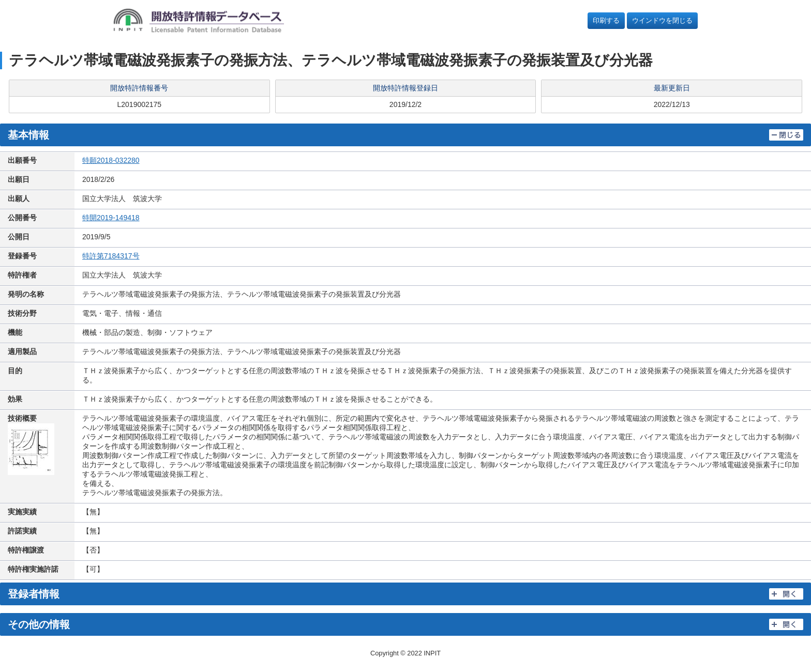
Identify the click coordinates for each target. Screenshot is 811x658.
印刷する (606, 20)
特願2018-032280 (111, 160)
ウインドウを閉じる (662, 20)
